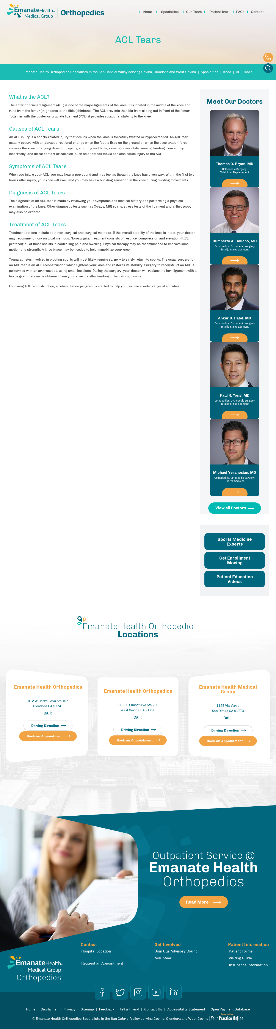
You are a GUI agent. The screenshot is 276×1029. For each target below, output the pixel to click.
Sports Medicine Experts (235, 542)
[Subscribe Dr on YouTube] (156, 992)
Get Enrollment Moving (234, 560)
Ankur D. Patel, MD (234, 322)
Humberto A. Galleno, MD (234, 245)
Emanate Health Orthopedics (48, 687)
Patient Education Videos (234, 579)
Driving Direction (45, 726)
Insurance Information (248, 965)
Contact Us (153, 1009)
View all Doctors (230, 508)
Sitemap (87, 1009)
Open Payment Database (230, 1009)
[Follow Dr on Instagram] (138, 992)
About (147, 12)
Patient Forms (241, 951)
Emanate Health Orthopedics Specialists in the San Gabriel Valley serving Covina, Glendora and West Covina (110, 72)
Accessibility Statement (186, 1009)
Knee (227, 72)
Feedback (106, 1009)
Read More (197, 902)
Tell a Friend (129, 1009)
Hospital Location (96, 951)
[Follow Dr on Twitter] (120, 992)
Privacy (69, 1009)
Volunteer (163, 958)
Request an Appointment (102, 963)
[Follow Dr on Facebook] (102, 992)
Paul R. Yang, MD (234, 399)
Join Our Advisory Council (177, 951)
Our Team (194, 12)
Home (134, 12)
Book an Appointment (45, 736)
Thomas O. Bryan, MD (234, 168)
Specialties (170, 12)
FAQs (240, 12)
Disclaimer (49, 1009)
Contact (257, 12)
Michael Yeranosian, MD (234, 476)
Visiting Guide (240, 958)
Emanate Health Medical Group (228, 689)
